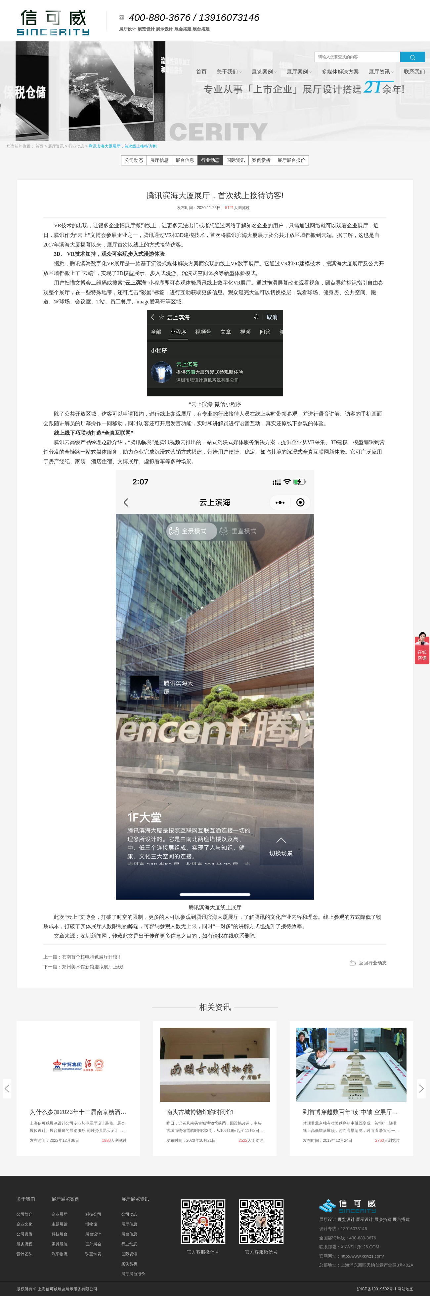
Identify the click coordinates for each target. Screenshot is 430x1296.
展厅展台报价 (291, 160)
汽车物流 (59, 1254)
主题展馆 (59, 1224)
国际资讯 (236, 160)
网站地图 (405, 1289)
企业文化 (24, 1224)
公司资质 (24, 1234)
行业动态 (76, 146)
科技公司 (93, 1214)
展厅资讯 (56, 146)
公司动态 (134, 160)
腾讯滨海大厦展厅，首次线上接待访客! (123, 146)
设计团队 (24, 1254)
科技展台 (59, 1234)
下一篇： (83, 966)
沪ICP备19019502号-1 (377, 1289)
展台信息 (185, 160)
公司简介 (24, 1214)
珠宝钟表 (93, 1254)
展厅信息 (159, 160)
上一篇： (82, 957)
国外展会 (93, 1244)
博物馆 (91, 1224)
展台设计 (93, 1234)
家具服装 (59, 1244)
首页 (39, 146)
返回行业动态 (373, 962)
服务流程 (24, 1244)
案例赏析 (261, 160)
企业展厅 (59, 1214)
